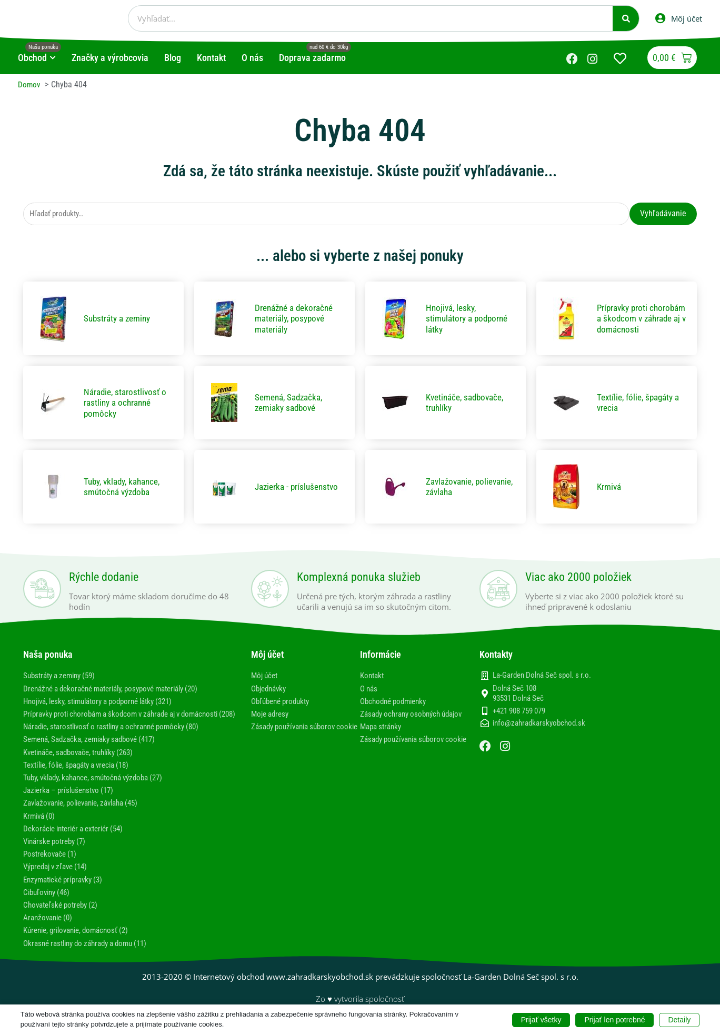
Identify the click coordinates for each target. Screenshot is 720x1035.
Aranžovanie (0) (50, 928)
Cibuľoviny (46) (49, 903)
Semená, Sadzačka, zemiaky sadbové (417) (95, 751)
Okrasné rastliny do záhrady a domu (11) (92, 954)
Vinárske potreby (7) (57, 852)
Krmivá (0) (40, 827)
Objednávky (271, 690)
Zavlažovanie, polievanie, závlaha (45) (88, 814)
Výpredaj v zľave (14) (59, 878)
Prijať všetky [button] (541, 1019)
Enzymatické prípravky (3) (67, 891)
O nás (369, 690)
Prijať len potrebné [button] (614, 1019)
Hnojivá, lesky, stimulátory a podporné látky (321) (107, 702)
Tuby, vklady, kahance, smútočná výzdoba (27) (100, 788)
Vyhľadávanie (663, 214)
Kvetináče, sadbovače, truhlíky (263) (84, 763)
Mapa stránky (383, 738)
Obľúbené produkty (283, 702)
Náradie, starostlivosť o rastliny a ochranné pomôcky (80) (120, 738)
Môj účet (266, 677)
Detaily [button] (679, 1019)
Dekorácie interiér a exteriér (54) (78, 840)
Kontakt (373, 677)
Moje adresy (272, 715)
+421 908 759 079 (519, 712)
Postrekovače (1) (52, 865)
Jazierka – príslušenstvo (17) (72, 801)
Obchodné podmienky (396, 702)
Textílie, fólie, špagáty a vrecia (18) (82, 776)
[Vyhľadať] (626, 18)
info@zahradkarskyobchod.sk (539, 724)
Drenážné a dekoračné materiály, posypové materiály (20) (120, 690)
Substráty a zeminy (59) (63, 677)
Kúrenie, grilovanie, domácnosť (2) (81, 942)
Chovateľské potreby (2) (64, 916)
